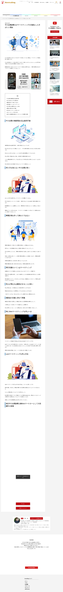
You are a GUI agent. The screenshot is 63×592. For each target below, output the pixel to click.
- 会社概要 (26, 582)
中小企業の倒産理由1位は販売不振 (13, 96)
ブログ (32, 2)
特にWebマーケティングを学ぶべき (13, 108)
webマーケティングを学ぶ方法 (12, 110)
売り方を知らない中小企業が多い (12, 98)
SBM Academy (42, 2)
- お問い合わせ (27, 587)
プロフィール (52, 2)
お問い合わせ (57, 99)
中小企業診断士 (8, 56)
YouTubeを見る (54, 29)
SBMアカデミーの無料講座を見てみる (23, 475)
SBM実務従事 (36, 2)
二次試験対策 (55, 13)
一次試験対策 (45, 13)
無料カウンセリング (23, 506)
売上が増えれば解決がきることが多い (13, 104)
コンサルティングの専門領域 (34, 60)
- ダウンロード (27, 585)
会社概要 (47, 2)
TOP (29, 2)
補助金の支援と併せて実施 (11, 106)
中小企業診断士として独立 (10, 60)
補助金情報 (26, 13)
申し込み (23, 502)
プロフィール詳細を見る (36, 516)
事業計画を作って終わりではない (12, 100)
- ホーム (26, 579)
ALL (6, 13)
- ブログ (26, 581)
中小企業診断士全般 (15, 13)
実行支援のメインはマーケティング (13, 102)
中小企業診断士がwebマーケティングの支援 (21, 344)
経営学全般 (35, 13)
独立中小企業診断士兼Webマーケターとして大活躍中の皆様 (17, 112)
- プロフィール (27, 584)
